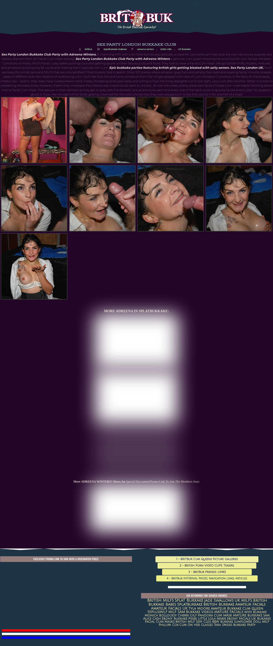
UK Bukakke (184, 49)
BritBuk (88, 49)
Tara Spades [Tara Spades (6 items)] (223, 625)
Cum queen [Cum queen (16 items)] (252, 608)
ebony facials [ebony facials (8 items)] (238, 618)
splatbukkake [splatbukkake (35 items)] (189, 604)
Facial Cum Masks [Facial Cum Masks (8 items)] (159, 621)
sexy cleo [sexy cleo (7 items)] (203, 621)
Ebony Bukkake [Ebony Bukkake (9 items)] (174, 618)
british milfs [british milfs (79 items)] (160, 600)
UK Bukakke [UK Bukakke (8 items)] (261, 618)
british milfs (166, 49)
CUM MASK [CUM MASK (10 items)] (223, 615)
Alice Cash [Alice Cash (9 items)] (152, 618)
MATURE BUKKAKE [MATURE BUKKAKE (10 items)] (247, 615)
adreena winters (145, 49)
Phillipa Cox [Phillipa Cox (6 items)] (168, 625)
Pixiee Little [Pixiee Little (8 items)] (197, 618)
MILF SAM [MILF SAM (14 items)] (176, 612)
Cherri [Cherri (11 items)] (183, 615)
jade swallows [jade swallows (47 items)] (219, 600)
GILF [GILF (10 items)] (193, 615)
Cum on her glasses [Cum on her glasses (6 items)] (196, 625)
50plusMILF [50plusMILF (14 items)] (157, 612)
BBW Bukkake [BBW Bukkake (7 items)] (222, 621)
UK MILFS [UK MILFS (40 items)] (243, 600)
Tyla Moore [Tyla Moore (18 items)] (199, 608)
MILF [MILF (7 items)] (265, 621)
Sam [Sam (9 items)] (266, 615)
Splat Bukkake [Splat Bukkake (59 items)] (189, 600)
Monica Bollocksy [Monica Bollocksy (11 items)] (161, 615)
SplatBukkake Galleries (115, 49)
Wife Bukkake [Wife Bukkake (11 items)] (255, 612)
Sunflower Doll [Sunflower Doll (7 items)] (247, 621)
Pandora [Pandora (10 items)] (205, 615)
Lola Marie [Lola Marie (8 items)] (217, 618)
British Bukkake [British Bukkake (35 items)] (218, 604)
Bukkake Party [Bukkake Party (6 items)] (244, 625)
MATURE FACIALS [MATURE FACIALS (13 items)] (228, 612)
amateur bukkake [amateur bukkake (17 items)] (226, 608)
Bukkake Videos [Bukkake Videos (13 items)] (199, 612)
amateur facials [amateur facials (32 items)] (250, 604)
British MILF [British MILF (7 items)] (185, 621)
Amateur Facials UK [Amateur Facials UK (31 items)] (169, 608)
